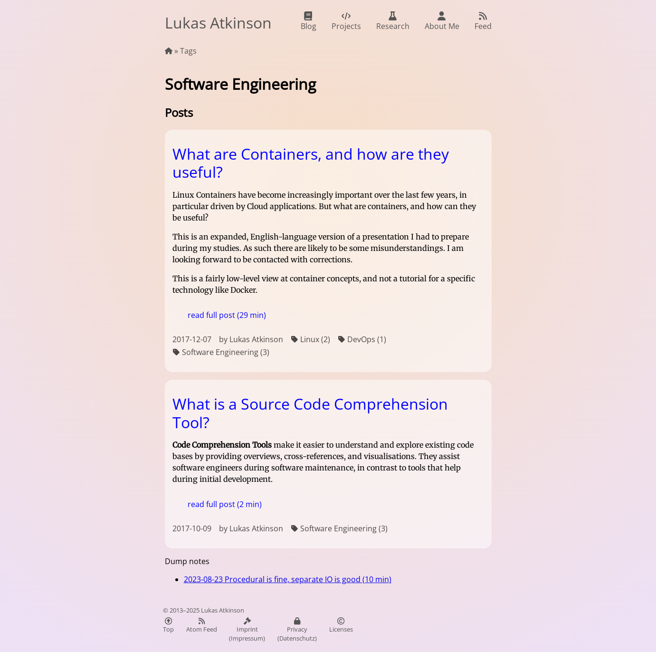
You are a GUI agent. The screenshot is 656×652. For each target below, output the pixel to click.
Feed (483, 21)
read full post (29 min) (227, 315)
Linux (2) (310, 339)
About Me (442, 21)
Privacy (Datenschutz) (297, 629)
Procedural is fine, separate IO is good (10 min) (287, 579)
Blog (308, 21)
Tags (188, 51)
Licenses (341, 625)
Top (168, 625)
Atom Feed (201, 625)
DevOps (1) (362, 339)
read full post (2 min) (225, 504)
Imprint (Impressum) (247, 629)
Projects (346, 21)
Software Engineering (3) (220, 352)
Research (392, 21)
